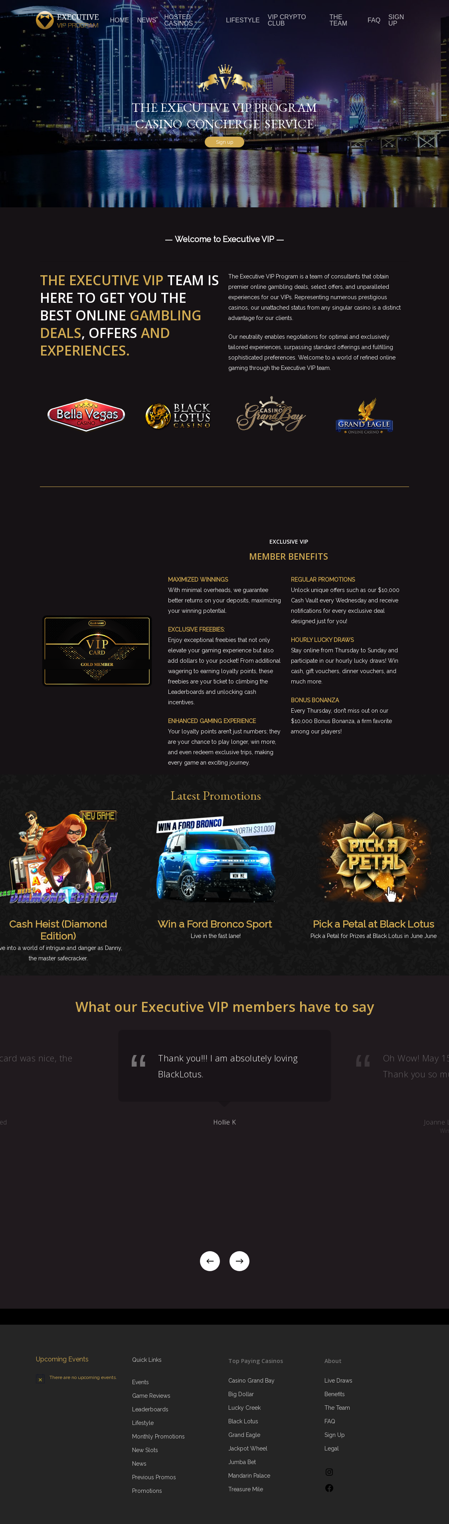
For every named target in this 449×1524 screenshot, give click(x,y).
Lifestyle (143, 1423)
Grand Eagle (244, 1435)
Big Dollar (241, 1394)
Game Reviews (151, 1396)
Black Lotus (243, 1421)
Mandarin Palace (249, 1475)
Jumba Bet (242, 1462)
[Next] (239, 1261)
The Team (337, 1408)
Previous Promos (154, 1477)
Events (140, 1382)
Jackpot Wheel (247, 1448)
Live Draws (338, 1380)
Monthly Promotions (158, 1436)
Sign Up (334, 1435)
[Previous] (210, 1261)
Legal (331, 1448)
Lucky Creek (244, 1408)
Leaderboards (150, 1409)
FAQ (329, 1421)
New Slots (145, 1450)
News (139, 1463)
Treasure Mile (245, 1489)
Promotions (147, 1491)
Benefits (334, 1394)
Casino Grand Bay (251, 1380)
